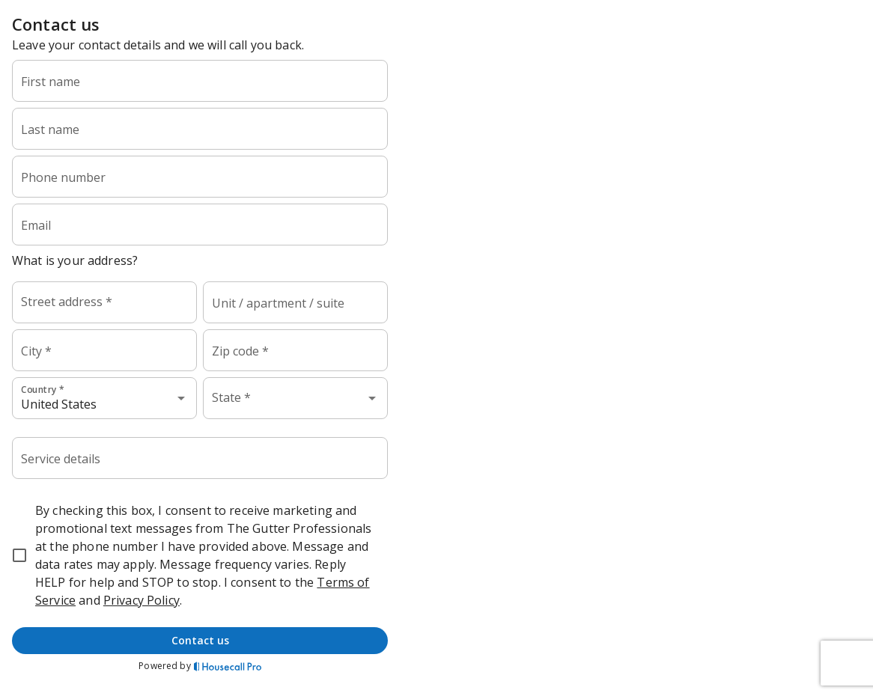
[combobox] (104, 302)
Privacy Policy (141, 600)
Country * (42, 390)
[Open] (181, 398)
